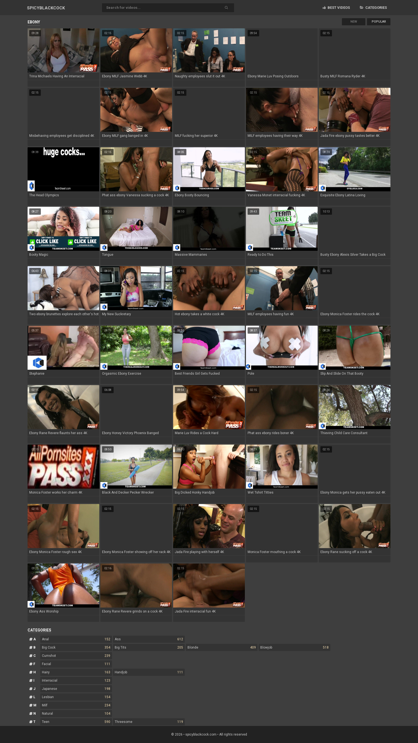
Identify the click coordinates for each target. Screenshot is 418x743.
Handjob (149, 672)
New (353, 21)
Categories (373, 8)
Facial (76, 664)
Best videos (336, 8)
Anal (76, 639)
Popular (379, 21)
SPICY (46, 8)
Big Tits (149, 647)
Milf (76, 705)
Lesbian (76, 697)
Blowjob (294, 647)
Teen (76, 722)
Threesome (149, 722)
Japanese (76, 689)
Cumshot (76, 656)
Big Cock (76, 647)
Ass (149, 639)
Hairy (76, 672)
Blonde (221, 647)
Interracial (76, 680)
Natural (76, 713)
